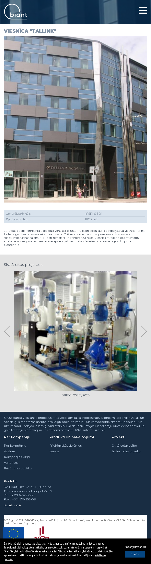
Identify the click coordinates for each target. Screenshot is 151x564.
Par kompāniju (17, 437)
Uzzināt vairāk (12, 505)
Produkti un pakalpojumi (72, 437)
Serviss (54, 451)
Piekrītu (135, 554)
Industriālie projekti (126, 451)
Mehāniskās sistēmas (66, 445)
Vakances (11, 463)
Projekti (118, 437)
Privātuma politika (18, 468)
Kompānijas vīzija (17, 457)
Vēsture (9, 451)
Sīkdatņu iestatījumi (136, 547)
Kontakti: (10, 481)
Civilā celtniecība (124, 445)
